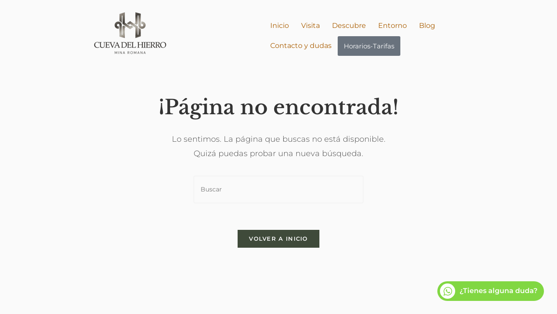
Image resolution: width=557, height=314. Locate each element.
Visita (310, 25)
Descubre (349, 25)
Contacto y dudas (301, 45)
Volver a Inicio (278, 238)
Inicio (279, 25)
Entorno (392, 25)
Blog (427, 25)
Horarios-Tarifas (369, 46)
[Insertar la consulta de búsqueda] (278, 189)
